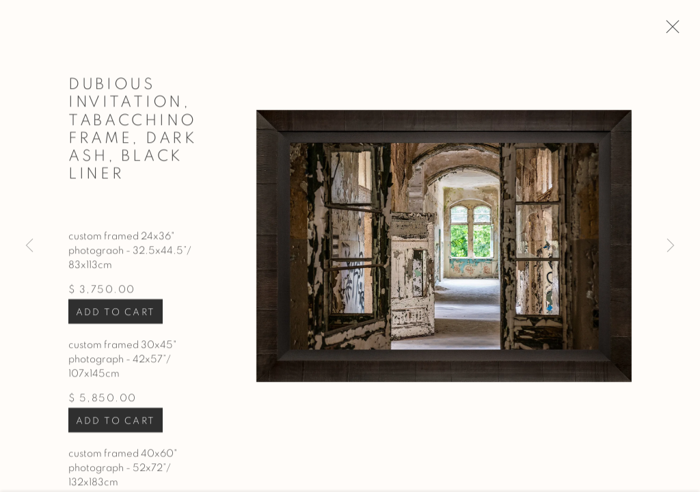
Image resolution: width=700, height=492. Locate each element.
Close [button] (672, 30)
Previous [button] (29, 246)
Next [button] (670, 246)
